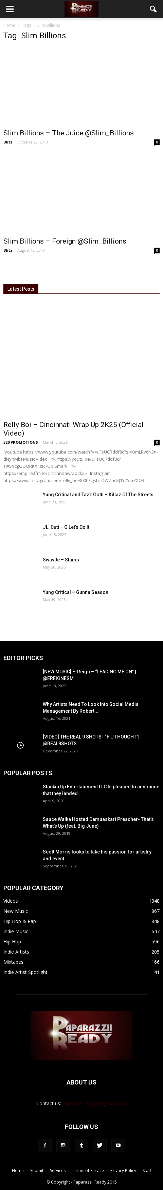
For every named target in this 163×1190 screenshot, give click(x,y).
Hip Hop (12, 941)
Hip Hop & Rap (19, 921)
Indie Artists (16, 951)
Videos (10, 901)
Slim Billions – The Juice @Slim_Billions (68, 133)
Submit (36, 1170)
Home (9, 25)
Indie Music (15, 931)
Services (58, 1170)
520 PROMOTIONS (20, 442)
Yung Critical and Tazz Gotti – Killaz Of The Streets (98, 494)
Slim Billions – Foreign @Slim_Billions (64, 241)
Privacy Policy (123, 1170)
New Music (15, 911)
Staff (147, 1170)
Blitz (8, 142)
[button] (153, 9)
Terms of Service (88, 1170)
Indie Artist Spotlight (25, 972)
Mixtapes (13, 962)
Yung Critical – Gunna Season (75, 592)
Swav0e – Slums (61, 559)
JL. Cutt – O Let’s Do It (66, 527)
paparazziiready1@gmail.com (94, 1103)
